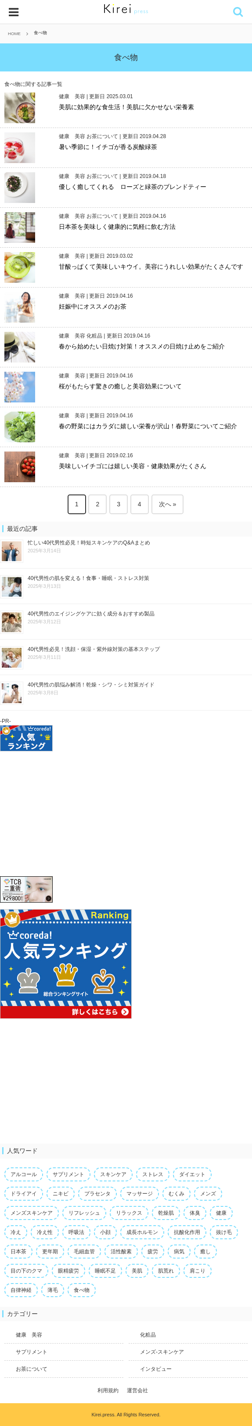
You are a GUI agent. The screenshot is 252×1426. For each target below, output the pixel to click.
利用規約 (108, 1390)
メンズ (208, 1194)
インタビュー (156, 1369)
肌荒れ (166, 1271)
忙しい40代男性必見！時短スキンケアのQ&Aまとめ (89, 543)
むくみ (176, 1194)
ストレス (152, 1174)
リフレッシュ (84, 1213)
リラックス (129, 1213)
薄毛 (52, 1290)
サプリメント (68, 1174)
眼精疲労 (68, 1271)
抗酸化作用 (187, 1232)
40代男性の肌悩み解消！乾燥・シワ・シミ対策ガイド (91, 685)
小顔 (105, 1232)
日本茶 (18, 1251)
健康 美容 (72, 96)
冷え (16, 1232)
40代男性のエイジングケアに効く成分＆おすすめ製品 (91, 614)
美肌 (137, 1271)
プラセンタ (97, 1194)
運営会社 (137, 1390)
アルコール (24, 1174)
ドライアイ (24, 1194)
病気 (179, 1251)
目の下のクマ (26, 1271)
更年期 (50, 1251)
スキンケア (113, 1174)
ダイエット (192, 1174)
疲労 (153, 1251)
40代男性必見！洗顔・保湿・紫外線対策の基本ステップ (94, 649)
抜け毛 (224, 1232)
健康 (221, 1213)
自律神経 (21, 1290)
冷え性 (45, 1232)
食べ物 (82, 1290)
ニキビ (60, 1194)
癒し (205, 1251)
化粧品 (94, 336)
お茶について (102, 136)
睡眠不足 (105, 1271)
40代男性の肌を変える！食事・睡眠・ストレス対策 (88, 578)
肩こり (197, 1271)
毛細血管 (84, 1251)
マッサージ (139, 1194)
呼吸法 (76, 1232)
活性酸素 (121, 1251)
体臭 (195, 1213)
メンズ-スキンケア (162, 1352)
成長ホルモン (142, 1232)
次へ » (167, 504)
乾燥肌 (166, 1213)
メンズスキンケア (32, 1213)
